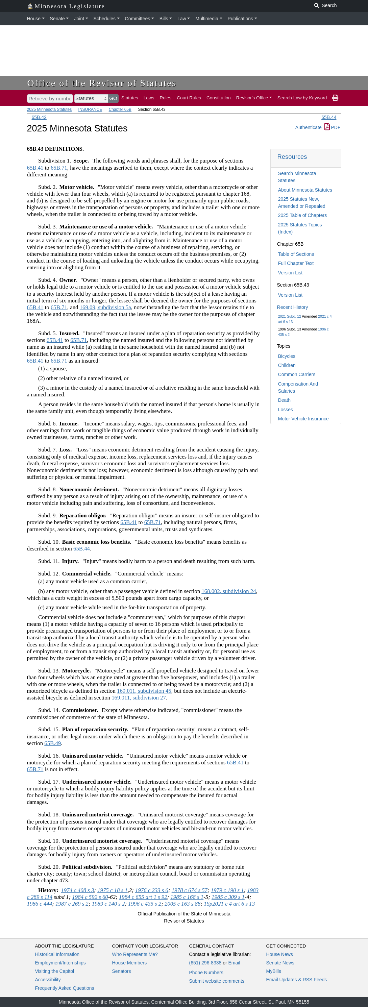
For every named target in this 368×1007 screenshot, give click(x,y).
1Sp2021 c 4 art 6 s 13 (229, 904)
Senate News (280, 962)
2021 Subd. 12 (289, 316)
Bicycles (286, 356)
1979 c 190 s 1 (227, 890)
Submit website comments (216, 981)
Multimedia (206, 18)
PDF (332, 127)
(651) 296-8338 (205, 962)
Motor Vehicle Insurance (303, 418)
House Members (129, 962)
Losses (285, 409)
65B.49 (52, 743)
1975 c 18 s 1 (112, 890)
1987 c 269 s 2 (72, 904)
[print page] (335, 98)
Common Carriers (296, 374)
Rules (165, 97)
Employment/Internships (60, 962)
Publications (240, 18)
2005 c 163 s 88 (182, 904)
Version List (290, 272)
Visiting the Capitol (54, 971)
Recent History (292, 307)
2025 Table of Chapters (302, 215)
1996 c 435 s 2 (144, 904)
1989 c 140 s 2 (108, 904)
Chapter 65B (120, 109)
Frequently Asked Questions (64, 988)
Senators (121, 971)
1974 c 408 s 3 (77, 890)
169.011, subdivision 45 (144, 691)
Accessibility (48, 979)
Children (287, 365)
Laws (149, 97)
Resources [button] (292, 156)
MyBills (273, 971)
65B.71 (59, 168)
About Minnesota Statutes (305, 190)
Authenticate (308, 127)
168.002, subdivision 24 (228, 591)
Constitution (218, 97)
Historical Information (57, 954)
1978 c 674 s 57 (189, 890)
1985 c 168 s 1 (186, 897)
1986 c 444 (39, 904)
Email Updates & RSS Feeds (296, 979)
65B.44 (328, 117)
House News (279, 954)
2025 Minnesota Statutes (49, 109)
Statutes (129, 97)
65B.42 (39, 117)
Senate (57, 18)
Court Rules (189, 97)
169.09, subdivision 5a (105, 307)
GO (113, 98)
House (34, 18)
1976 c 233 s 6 (151, 890)
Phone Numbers (206, 972)
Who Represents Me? (135, 954)
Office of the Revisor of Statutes (102, 83)
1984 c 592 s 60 (90, 897)
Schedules (105, 18)
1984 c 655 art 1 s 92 (143, 897)
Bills (164, 18)
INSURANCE (90, 109)
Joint (79, 18)
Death (284, 400)
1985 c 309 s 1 (228, 897)
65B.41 (35, 168)
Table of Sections (296, 254)
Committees (137, 18)
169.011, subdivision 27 (139, 697)
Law (181, 18)
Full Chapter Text (296, 263)
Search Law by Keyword (302, 97)
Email (234, 962)
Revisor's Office (252, 97)
